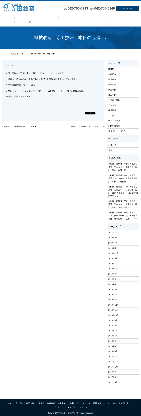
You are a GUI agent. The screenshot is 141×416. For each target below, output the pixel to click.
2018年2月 (113, 352)
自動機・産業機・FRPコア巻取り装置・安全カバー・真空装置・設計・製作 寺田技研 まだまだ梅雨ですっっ (123, 187)
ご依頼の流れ (72, 18)
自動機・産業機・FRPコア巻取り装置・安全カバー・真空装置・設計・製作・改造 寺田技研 (122, 200)
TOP (3, 49)
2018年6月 (113, 332)
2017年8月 (113, 373)
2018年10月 (113, 311)
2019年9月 (113, 254)
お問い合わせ (128, 8)
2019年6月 (113, 270)
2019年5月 (113, 275)
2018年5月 (113, 337)
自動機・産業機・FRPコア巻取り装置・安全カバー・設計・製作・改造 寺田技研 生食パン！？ (122, 211)
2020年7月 (113, 238)
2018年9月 (113, 316)
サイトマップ (114, 116)
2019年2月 (113, 290)
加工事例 (59, 18)
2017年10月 (113, 362)
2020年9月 (113, 233)
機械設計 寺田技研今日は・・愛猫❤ (20, 122)
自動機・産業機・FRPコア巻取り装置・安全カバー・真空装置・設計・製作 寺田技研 (122, 163)
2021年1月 (113, 228)
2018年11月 (113, 306)
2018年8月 (113, 321)
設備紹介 (37, 18)
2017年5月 (113, 378)
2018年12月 (113, 300)
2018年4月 (113, 342)
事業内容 (27, 18)
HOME (6, 18)
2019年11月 (113, 249)
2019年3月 (113, 285)
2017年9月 (113, 368)
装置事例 (48, 18)
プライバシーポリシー (118, 127)
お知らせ (14, 49)
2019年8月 (113, 259)
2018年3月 (113, 347)
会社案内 (16, 18)
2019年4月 (113, 280)
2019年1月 (113, 295)
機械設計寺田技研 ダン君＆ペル (86, 122)
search (122, 18)
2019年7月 (113, 264)
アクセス (84, 18)
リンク (105, 18)
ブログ (114, 18)
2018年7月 (113, 326)
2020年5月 (113, 244)
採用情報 (95, 18)
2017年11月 (113, 357)
